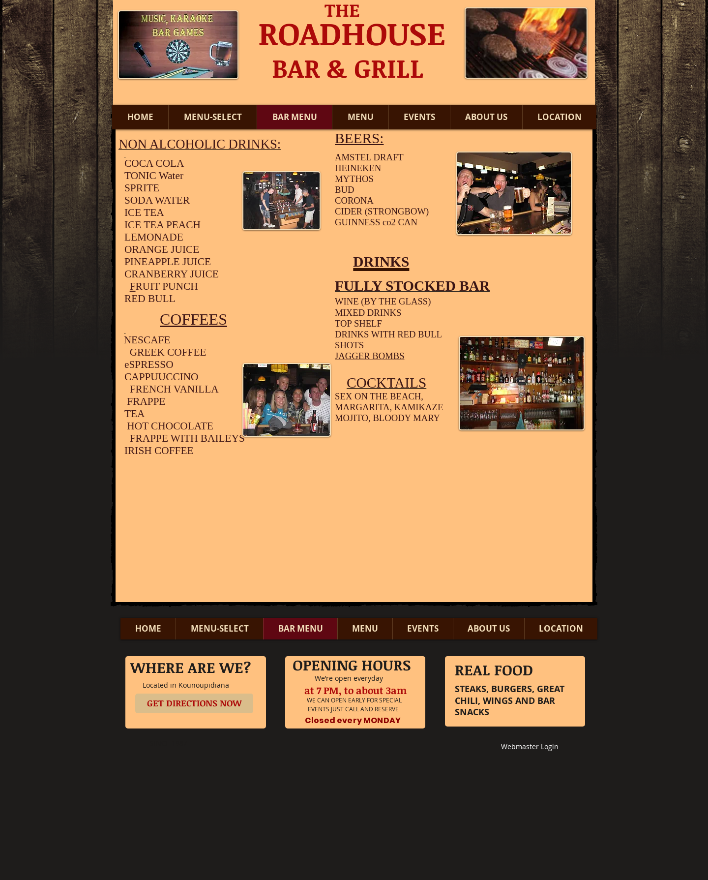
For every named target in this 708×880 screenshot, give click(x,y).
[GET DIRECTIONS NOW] (194, 703)
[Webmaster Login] (529, 747)
